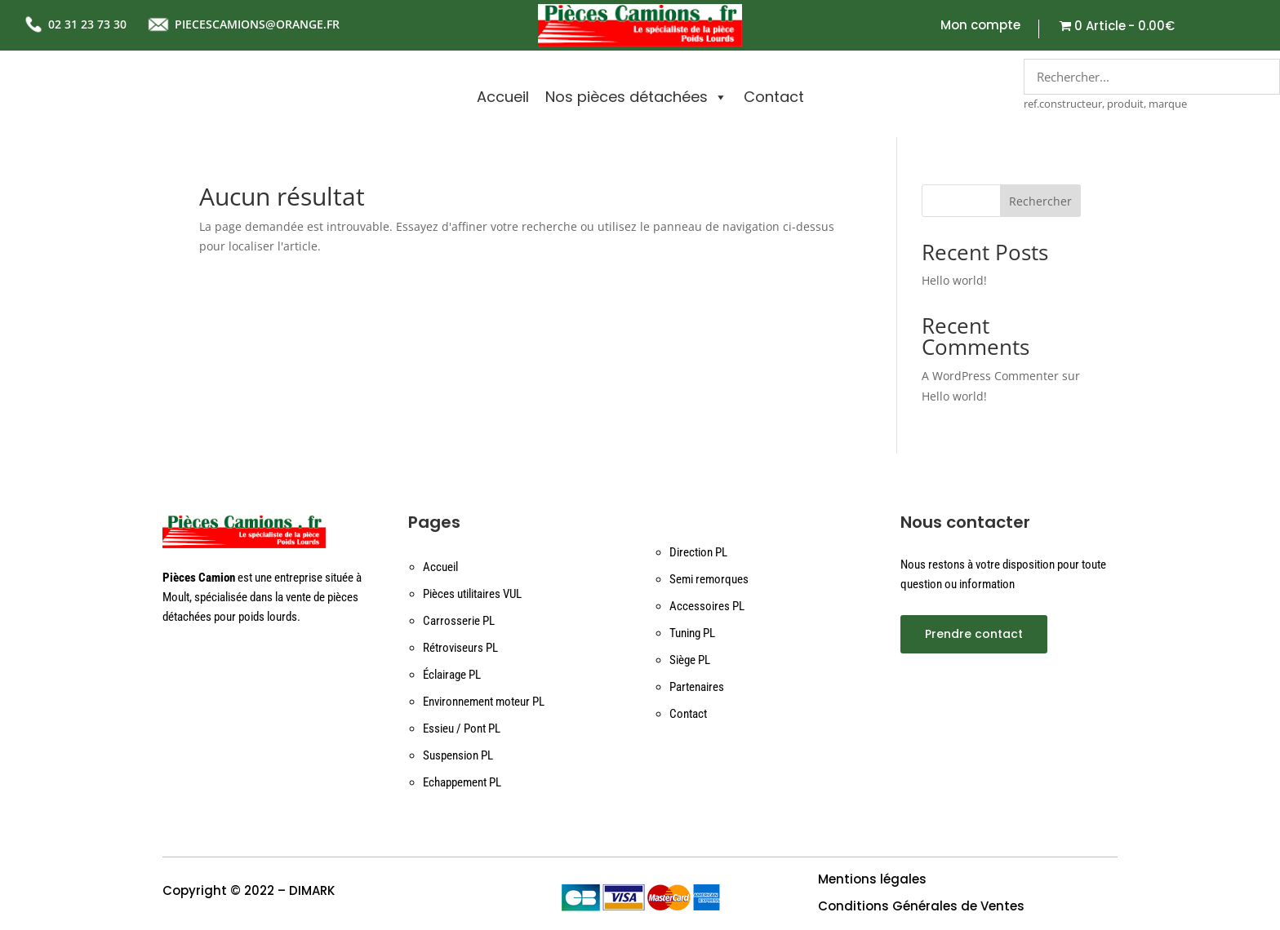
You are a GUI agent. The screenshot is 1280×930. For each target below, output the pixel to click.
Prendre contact (974, 634)
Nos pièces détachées (636, 97)
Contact (774, 96)
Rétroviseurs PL (460, 647)
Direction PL (698, 552)
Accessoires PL (706, 606)
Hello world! (954, 280)
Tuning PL (692, 633)
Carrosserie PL (459, 620)
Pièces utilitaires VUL (472, 594)
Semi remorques (709, 579)
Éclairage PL (452, 674)
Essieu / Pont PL (461, 728)
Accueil (503, 96)
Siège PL (689, 660)
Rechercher (1040, 201)
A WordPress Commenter (990, 375)
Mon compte (980, 26)
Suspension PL (458, 755)
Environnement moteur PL (483, 701)
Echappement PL (462, 782)
